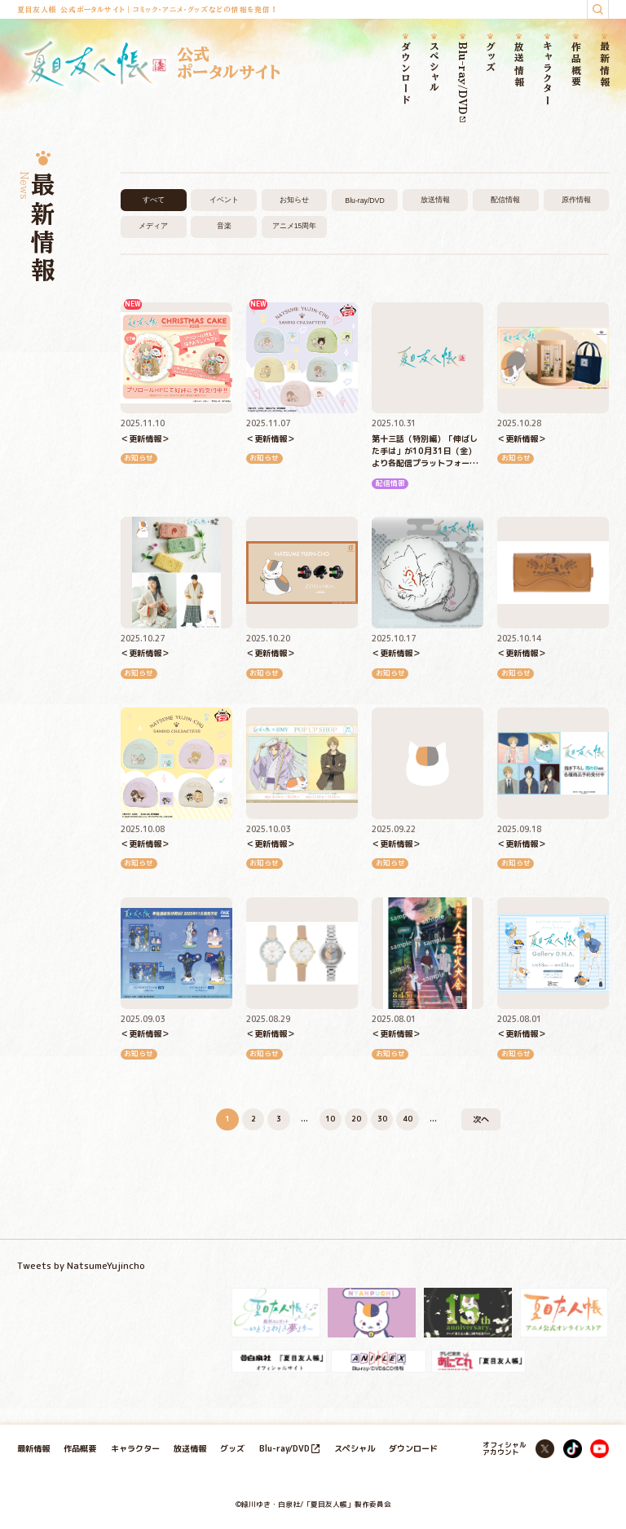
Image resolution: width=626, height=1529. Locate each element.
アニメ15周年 (294, 226)
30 (382, 1119)
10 (330, 1119)
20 (356, 1119)
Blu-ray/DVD (462, 82)
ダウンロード (405, 73)
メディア (153, 226)
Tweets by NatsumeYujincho (81, 1265)
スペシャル (434, 68)
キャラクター (548, 74)
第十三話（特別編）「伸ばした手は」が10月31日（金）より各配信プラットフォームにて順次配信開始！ (425, 451)
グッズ (491, 57)
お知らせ (294, 200)
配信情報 (505, 200)
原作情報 (576, 200)
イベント (224, 200)
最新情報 (604, 65)
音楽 (224, 226)
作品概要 (575, 65)
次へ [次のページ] (481, 1119)
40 (407, 1119)
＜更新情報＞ (145, 438)
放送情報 (519, 65)
